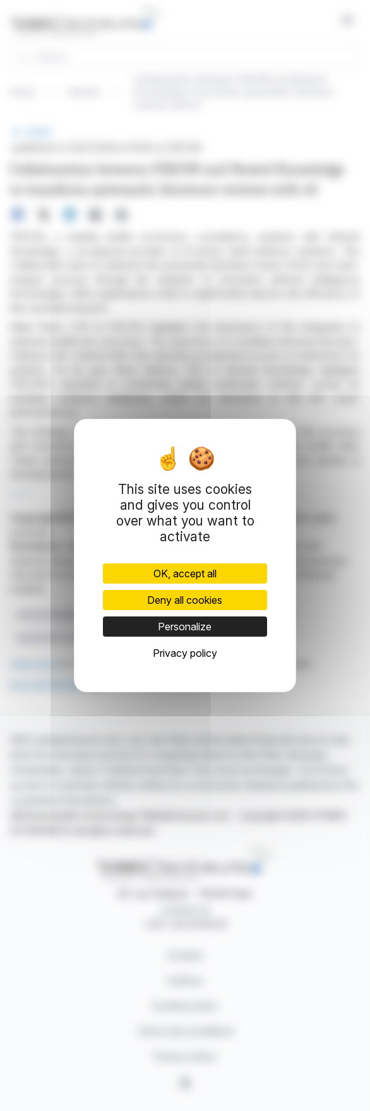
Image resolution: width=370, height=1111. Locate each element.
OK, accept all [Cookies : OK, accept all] (185, 573)
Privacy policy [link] (185, 653)
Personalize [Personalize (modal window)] (185, 626)
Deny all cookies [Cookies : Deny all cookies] (184, 600)
